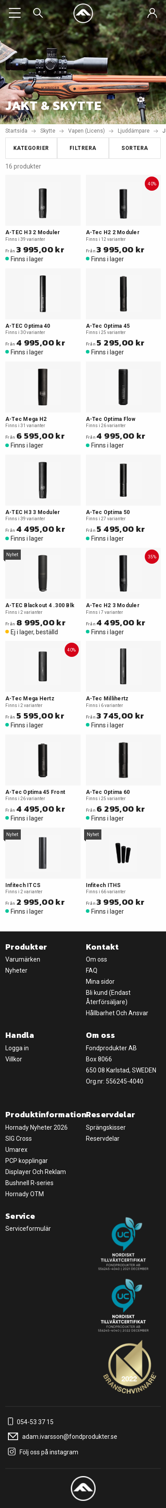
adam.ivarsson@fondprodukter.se (61, 1436)
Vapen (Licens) (86, 131)
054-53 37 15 (29, 1422)
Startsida (16, 131)
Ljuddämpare (134, 131)
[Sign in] (152, 13)
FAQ (91, 970)
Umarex (16, 1149)
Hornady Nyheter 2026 (36, 1127)
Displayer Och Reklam (35, 1171)
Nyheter (16, 970)
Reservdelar (103, 1138)
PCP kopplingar (26, 1160)
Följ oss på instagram (41, 1452)
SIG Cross (18, 1138)
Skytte (47, 131)
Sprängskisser (106, 1127)
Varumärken (22, 959)
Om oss (96, 959)
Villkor (13, 1059)
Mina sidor (100, 981)
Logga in (17, 1048)
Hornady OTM (24, 1194)
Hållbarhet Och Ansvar (117, 1013)
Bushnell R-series (29, 1182)
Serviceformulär (28, 1228)
